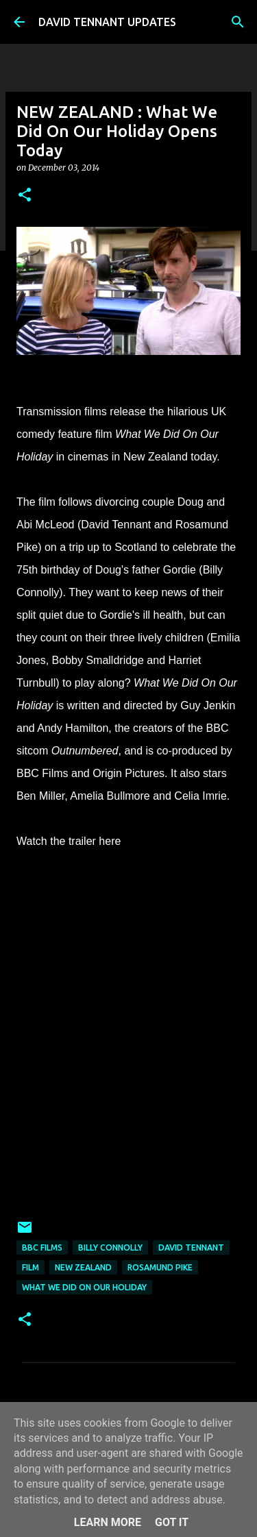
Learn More (107, 1522)
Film (30, 1267)
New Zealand (83, 1267)
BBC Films (42, 1247)
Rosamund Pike (160, 1267)
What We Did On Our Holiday (84, 1287)
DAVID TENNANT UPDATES (107, 22)
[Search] (238, 21)
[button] (24, 195)
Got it (171, 1522)
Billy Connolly (110, 1247)
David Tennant (191, 1247)
